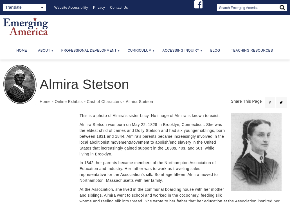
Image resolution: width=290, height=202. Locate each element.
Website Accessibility (71, 8)
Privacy (99, 8)
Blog (215, 50)
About (43, 52)
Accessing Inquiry (180, 52)
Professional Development (88, 52)
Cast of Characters (104, 101)
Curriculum (139, 52)
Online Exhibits (69, 101)
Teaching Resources (252, 50)
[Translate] (24, 7)
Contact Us (119, 8)
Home (22, 50)
